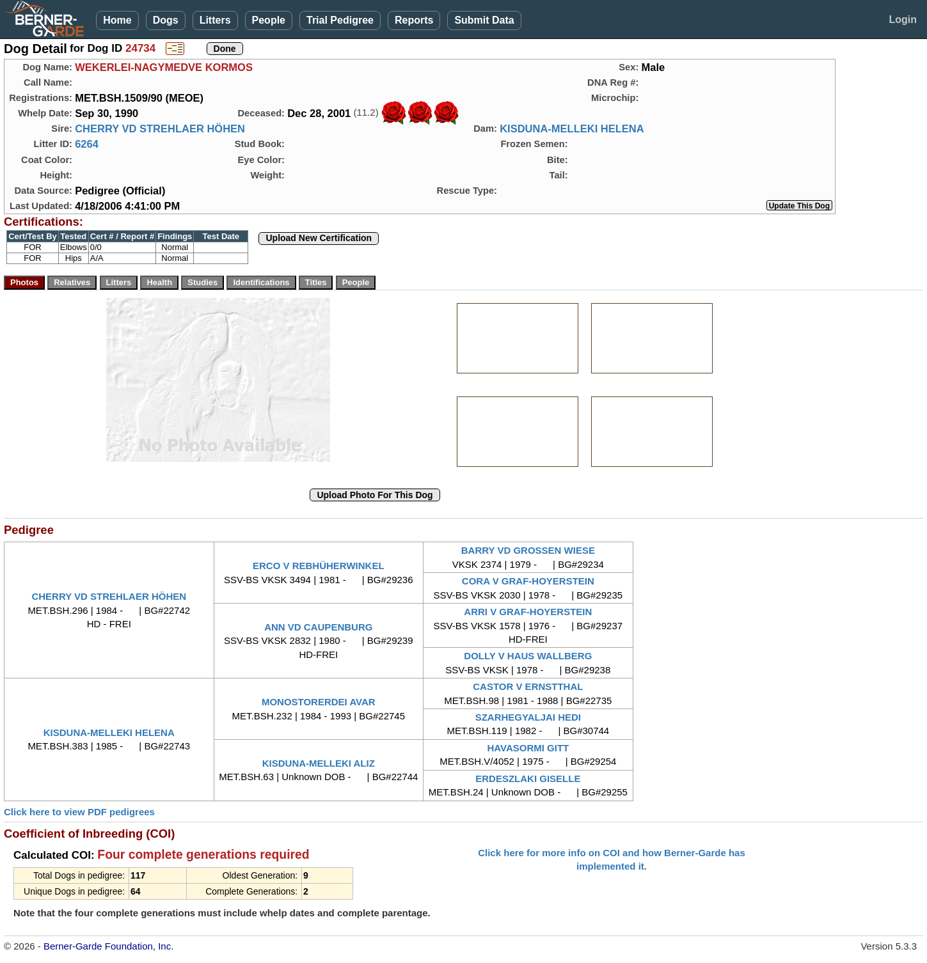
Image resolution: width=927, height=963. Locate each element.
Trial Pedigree (340, 20)
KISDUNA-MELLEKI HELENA (572, 128)
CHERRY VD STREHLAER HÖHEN (160, 128)
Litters (215, 20)
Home (117, 20)
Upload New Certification (318, 238)
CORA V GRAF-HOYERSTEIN (528, 580)
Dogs (165, 20)
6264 (87, 144)
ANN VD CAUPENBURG (318, 627)
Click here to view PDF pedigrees (79, 811)
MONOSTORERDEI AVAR (319, 701)
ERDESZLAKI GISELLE (527, 778)
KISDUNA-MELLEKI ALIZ (318, 763)
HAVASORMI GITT (528, 747)
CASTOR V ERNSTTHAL (528, 686)
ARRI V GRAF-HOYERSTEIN (528, 611)
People (268, 20)
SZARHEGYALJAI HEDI (528, 717)
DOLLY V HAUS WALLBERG (528, 655)
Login (903, 19)
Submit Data (484, 20)
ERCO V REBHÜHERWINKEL (318, 565)
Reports (414, 20)
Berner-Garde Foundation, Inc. (108, 946)
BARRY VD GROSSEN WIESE (528, 550)
